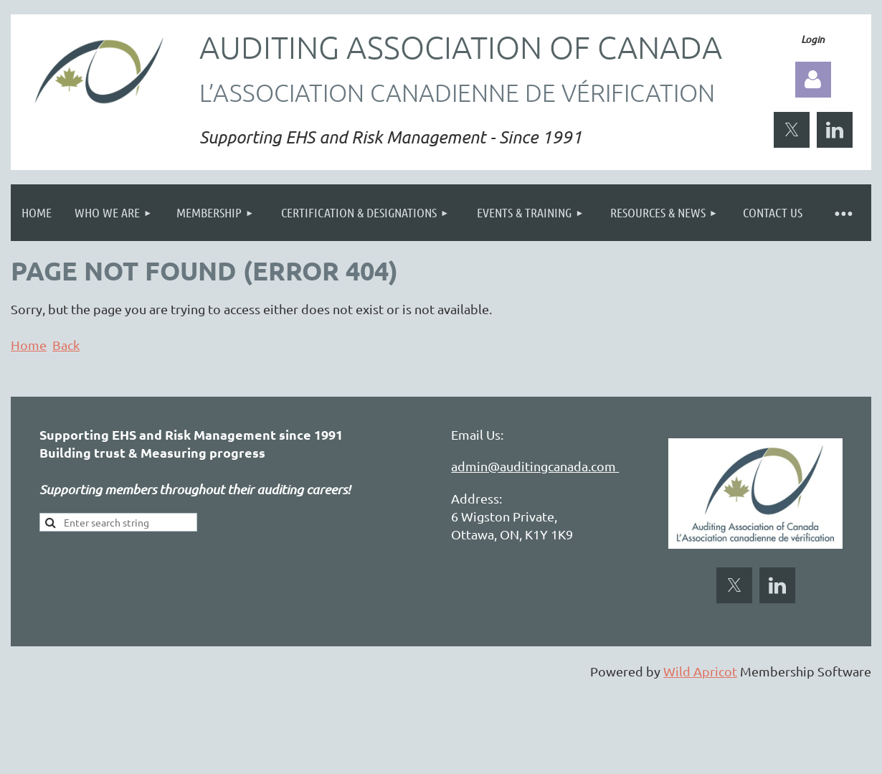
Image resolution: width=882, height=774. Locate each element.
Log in (813, 80)
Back (66, 344)
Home (29, 344)
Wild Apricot (700, 671)
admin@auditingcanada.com (535, 465)
